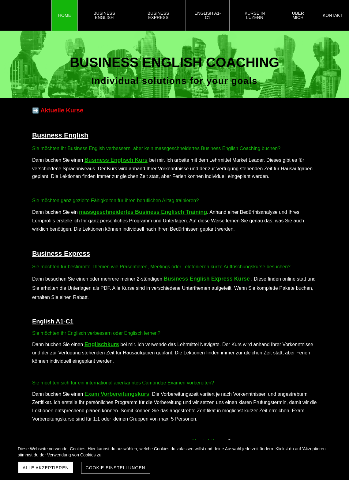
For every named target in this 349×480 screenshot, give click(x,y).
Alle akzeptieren (46, 467)
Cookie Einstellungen (115, 467)
